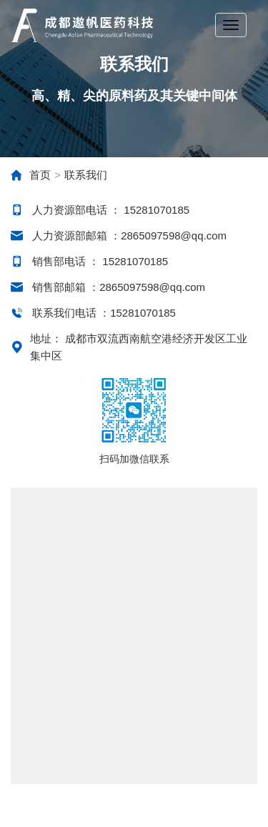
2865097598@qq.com (174, 235)
